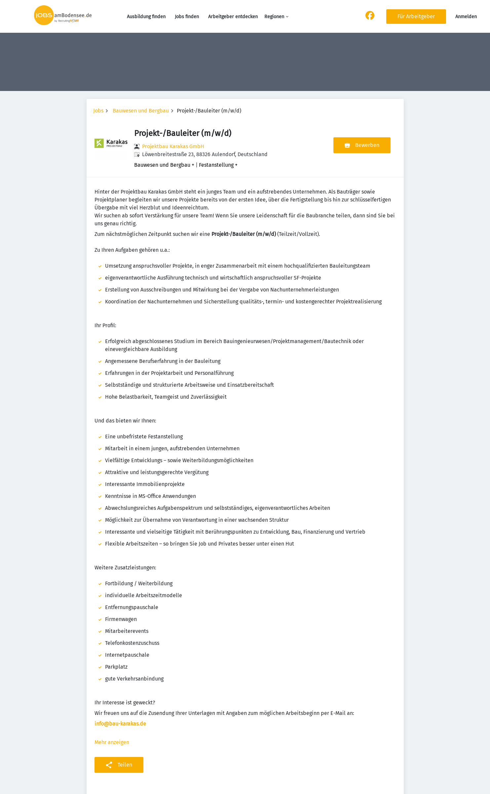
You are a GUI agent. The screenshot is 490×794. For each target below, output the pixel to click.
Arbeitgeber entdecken (233, 17)
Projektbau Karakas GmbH (173, 146)
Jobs (98, 111)
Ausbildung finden (146, 17)
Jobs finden (187, 17)
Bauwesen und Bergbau (141, 111)
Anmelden (466, 17)
